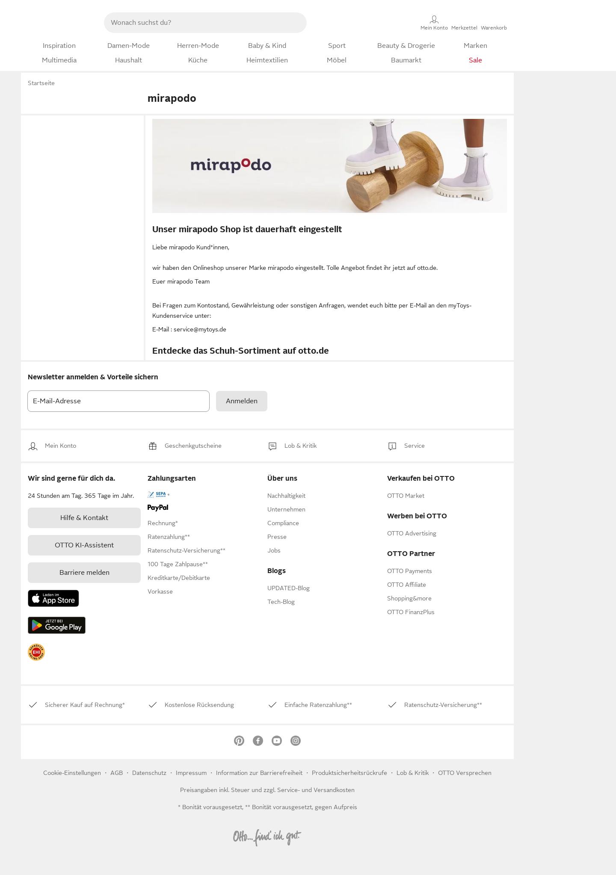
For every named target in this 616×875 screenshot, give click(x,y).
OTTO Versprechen (465, 772)
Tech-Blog (281, 601)
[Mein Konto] (434, 22)
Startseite (41, 83)
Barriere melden (84, 572)
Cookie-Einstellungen (72, 772)
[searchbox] (195, 22)
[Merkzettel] (464, 22)
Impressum (191, 772)
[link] (60, 445)
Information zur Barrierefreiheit (259, 772)
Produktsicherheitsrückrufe (349, 772)
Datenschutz (150, 772)
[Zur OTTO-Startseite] (58, 22)
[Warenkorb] (494, 22)
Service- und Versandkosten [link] (316, 789)
